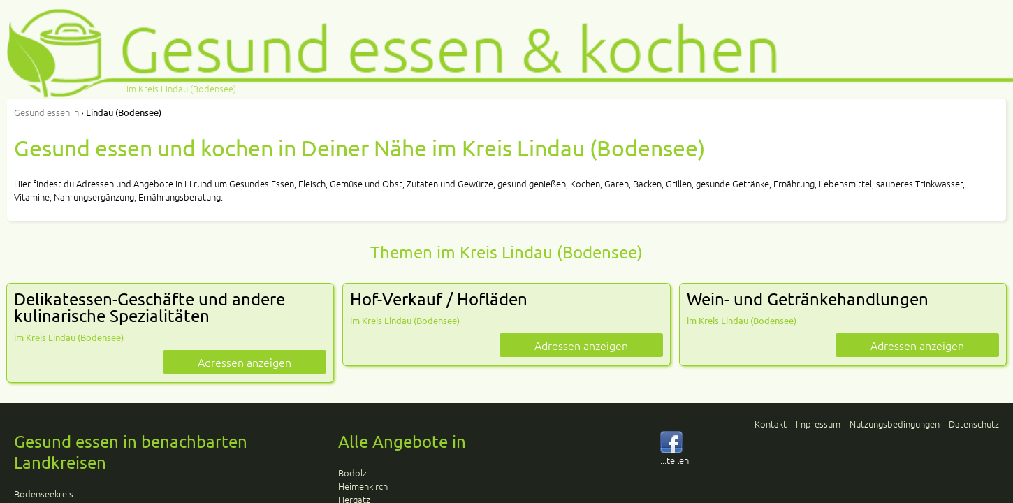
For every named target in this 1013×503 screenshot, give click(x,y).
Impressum (818, 423)
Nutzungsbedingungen (895, 423)
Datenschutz (974, 423)
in (46, 112)
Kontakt (771, 423)
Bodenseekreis (43, 493)
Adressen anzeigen (244, 362)
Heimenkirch (363, 486)
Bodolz (352, 472)
